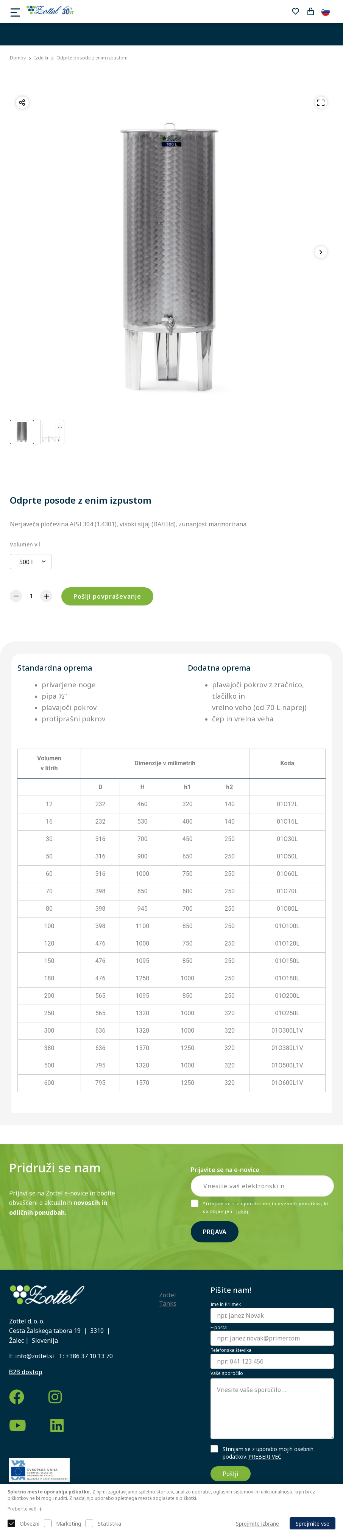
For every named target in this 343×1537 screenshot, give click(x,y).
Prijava (214, 1232)
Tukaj (241, 1211)
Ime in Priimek (225, 1304)
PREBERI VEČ (264, 1456)
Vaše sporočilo (226, 1373)
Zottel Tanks (167, 1299)
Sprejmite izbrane (257, 1523)
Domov (18, 58)
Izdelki (41, 58)
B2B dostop (25, 1372)
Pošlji (231, 1474)
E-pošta (218, 1328)
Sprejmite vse (312, 1523)
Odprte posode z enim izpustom (92, 58)
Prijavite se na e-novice (225, 1170)
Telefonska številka (230, 1350)
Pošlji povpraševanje (107, 596)
